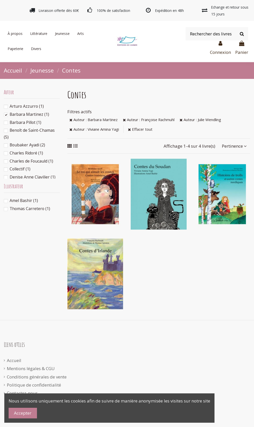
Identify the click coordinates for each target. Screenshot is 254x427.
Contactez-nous (22, 393)
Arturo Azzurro (27, 106)
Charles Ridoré (26, 153)
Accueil (14, 360)
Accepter (22, 413)
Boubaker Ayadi (27, 145)
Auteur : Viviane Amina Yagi (94, 129)
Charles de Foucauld (31, 161)
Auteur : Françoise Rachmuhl (148, 119)
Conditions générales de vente (37, 377)
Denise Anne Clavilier (32, 177)
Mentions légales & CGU (31, 368)
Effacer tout (140, 129)
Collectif (20, 169)
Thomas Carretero (30, 208)
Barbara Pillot (25, 122)
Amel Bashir (24, 200)
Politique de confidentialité (34, 385)
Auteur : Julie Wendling (200, 119)
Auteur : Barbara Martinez (93, 119)
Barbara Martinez (29, 114)
